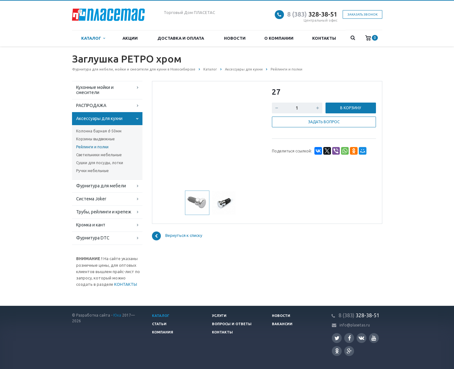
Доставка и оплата (180, 38)
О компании (278, 38)
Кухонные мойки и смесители (95, 90)
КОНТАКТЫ (125, 284)
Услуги (219, 316)
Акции (130, 38)
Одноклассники (337, 350)
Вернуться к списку (177, 235)
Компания (162, 332)
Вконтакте (361, 337)
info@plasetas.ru (354, 325)
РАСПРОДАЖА (91, 105)
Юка (117, 315)
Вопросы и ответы (232, 324)
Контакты (324, 38)
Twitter (336, 338)
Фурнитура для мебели (101, 185)
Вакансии (282, 324)
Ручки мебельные (92, 171)
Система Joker (91, 198)
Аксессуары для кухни (99, 118)
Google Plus (349, 351)
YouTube (374, 338)
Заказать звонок (362, 14)
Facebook (349, 338)
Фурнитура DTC (92, 237)
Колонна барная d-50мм (99, 131)
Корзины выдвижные (95, 139)
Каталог (93, 38)
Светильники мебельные (99, 155)
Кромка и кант (90, 224)
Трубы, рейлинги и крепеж (103, 211)
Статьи (159, 324)
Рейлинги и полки (92, 147)
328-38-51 (312, 14)
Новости (235, 38)
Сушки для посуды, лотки (99, 163)
